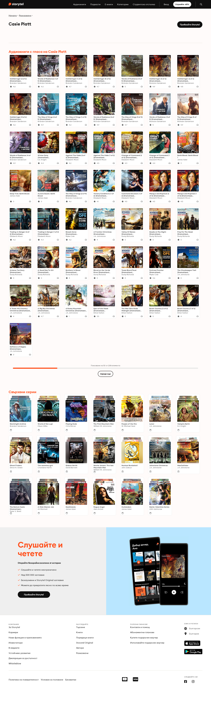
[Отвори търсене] (201, 4)
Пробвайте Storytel (190, 24)
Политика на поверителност (24, 679)
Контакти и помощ (140, 627)
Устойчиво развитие (19, 653)
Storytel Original (84, 642)
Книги (79, 632)
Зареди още (105, 374)
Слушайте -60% (182, 4)
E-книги (109, 4)
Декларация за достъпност (23, 658)
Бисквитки (70, 679)
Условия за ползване (52, 679)
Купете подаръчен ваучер (144, 637)
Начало (13, 15)
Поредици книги (85, 637)
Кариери (13, 632)
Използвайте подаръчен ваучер (147, 642)
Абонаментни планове (142, 632)
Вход (166, 4)
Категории (123, 4)
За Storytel (14, 627)
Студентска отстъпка (144, 4)
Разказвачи (25, 15)
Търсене (80, 627)
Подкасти (95, 4)
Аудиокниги (79, 4)
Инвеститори (16, 642)
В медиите (14, 647)
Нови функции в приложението (25, 637)
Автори (80, 647)
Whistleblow (15, 663)
